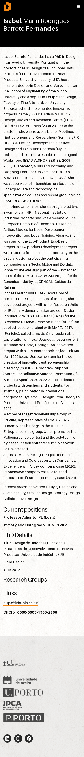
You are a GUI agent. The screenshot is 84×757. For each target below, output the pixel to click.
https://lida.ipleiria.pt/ (20, 603)
